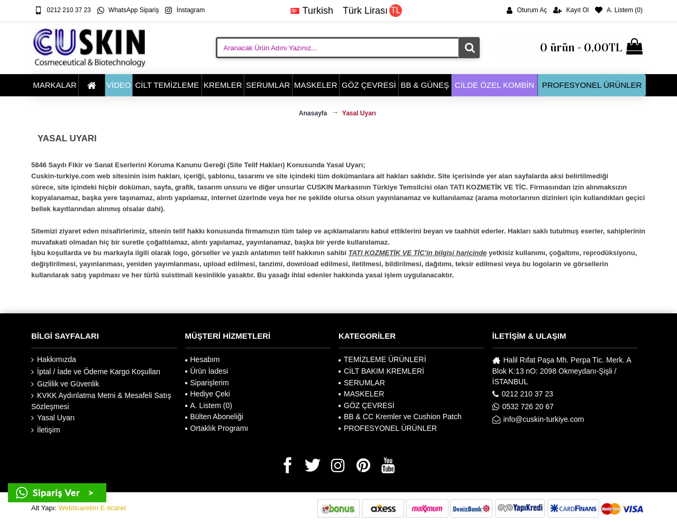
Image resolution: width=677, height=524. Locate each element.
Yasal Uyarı (53, 417)
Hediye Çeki (207, 394)
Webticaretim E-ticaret (92, 508)
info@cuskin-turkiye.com (538, 419)
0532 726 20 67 (523, 406)
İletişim (45, 430)
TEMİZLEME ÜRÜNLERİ (382, 359)
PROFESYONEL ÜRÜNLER (387, 428)
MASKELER (361, 394)
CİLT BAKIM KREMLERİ (381, 371)
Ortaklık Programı (217, 428)
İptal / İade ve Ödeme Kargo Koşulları (95, 371)
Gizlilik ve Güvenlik (65, 384)
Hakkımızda (53, 359)
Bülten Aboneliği (214, 416)
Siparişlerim (207, 382)
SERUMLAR (361, 382)
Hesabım (202, 359)
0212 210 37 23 (522, 394)
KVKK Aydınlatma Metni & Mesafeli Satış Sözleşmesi (101, 401)
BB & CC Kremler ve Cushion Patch (400, 416)
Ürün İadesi (206, 371)
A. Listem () (208, 405)
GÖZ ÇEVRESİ (366, 405)
